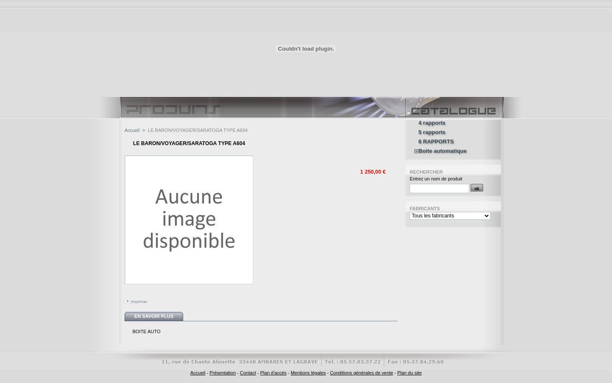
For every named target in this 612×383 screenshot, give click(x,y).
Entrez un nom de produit (436, 178)
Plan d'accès (273, 372)
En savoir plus (153, 316)
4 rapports (432, 123)
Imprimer (139, 301)
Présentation (223, 372)
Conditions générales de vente (361, 372)
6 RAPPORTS (436, 142)
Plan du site (409, 372)
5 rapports (432, 132)
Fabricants (425, 208)
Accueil (132, 130)
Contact (248, 372)
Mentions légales (308, 372)
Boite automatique (443, 151)
